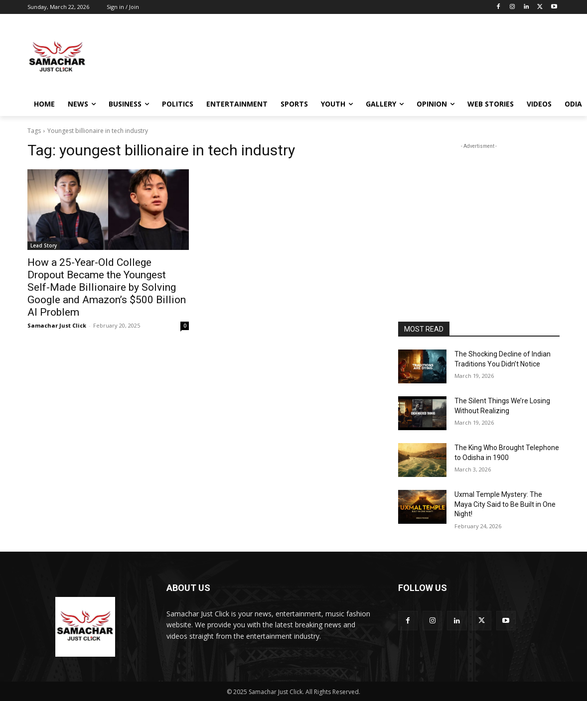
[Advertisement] (368, 56)
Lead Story (43, 245)
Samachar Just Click (56, 325)
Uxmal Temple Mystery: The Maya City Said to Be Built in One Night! (505, 504)
